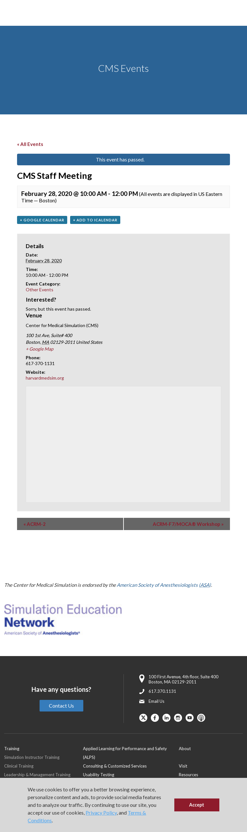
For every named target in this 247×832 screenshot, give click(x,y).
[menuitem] (131, 752)
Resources (188, 774)
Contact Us (61, 705)
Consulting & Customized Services (115, 766)
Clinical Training (18, 766)
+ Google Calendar (42, 220)
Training (11, 748)
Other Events (39, 289)
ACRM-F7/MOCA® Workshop (188, 524)
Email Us (156, 701)
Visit (183, 766)
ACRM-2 (34, 524)
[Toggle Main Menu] (13, 13)
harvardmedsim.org (45, 378)
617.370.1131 (162, 691)
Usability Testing (98, 774)
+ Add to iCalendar (95, 220)
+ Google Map (39, 349)
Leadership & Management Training (37, 774)
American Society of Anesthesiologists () (164, 585)
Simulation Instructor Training (31, 757)
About (185, 748)
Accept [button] (196, 805)
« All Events (30, 144)
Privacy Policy (101, 812)
